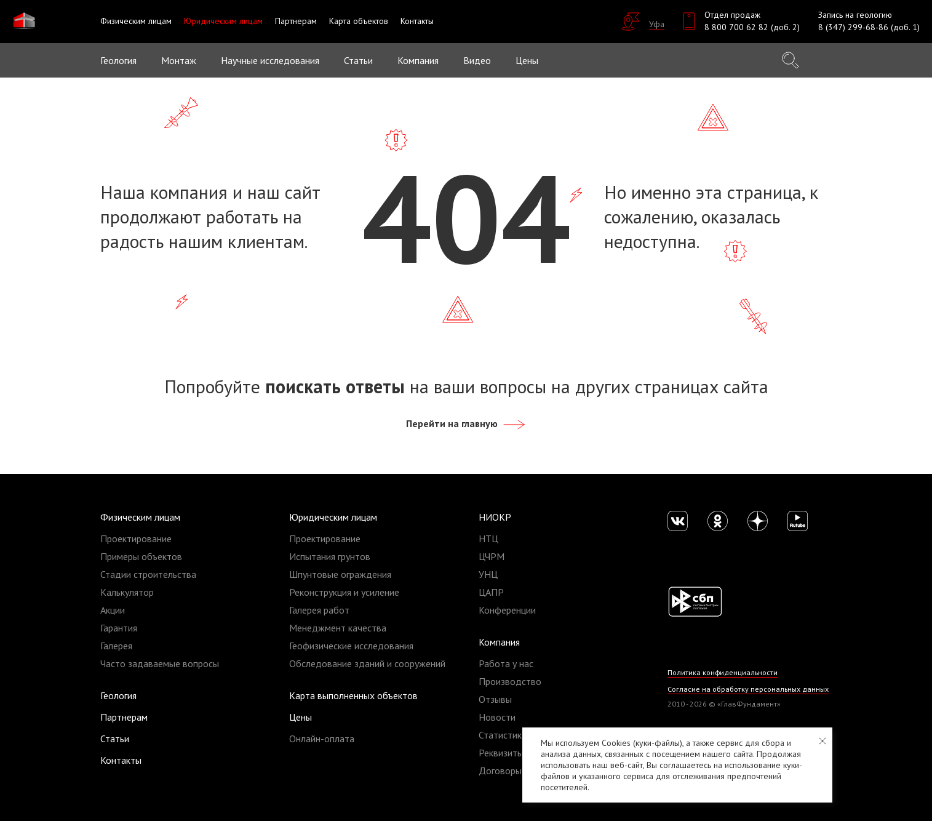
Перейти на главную (466, 423)
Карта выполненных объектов (353, 695)
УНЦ (488, 574)
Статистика (503, 735)
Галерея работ (319, 610)
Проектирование (136, 538)
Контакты (120, 760)
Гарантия (118, 628)
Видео (477, 60)
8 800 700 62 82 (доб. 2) (752, 27)
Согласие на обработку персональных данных (748, 689)
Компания (499, 642)
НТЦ (488, 538)
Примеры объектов (141, 556)
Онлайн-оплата (321, 738)
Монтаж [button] (178, 60)
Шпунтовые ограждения (340, 574)
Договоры (500, 770)
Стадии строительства (148, 574)
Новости (497, 717)
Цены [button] (527, 60)
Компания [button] (418, 60)
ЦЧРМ (491, 556)
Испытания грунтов (329, 556)
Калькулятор (127, 592)
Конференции (507, 610)
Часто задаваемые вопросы (159, 663)
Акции (112, 610)
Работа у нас (506, 663)
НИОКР (495, 517)
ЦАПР (491, 592)
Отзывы (495, 699)
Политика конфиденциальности (723, 672)
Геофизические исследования (351, 645)
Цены (300, 717)
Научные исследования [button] (270, 60)
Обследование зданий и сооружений (367, 663)
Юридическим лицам (333, 517)
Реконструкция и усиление (344, 592)
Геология (118, 60)
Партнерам (124, 717)
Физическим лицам (140, 517)
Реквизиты (501, 753)
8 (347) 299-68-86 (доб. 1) (869, 27)
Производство (510, 681)
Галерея (116, 645)
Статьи (358, 60)
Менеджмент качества (337, 628)
